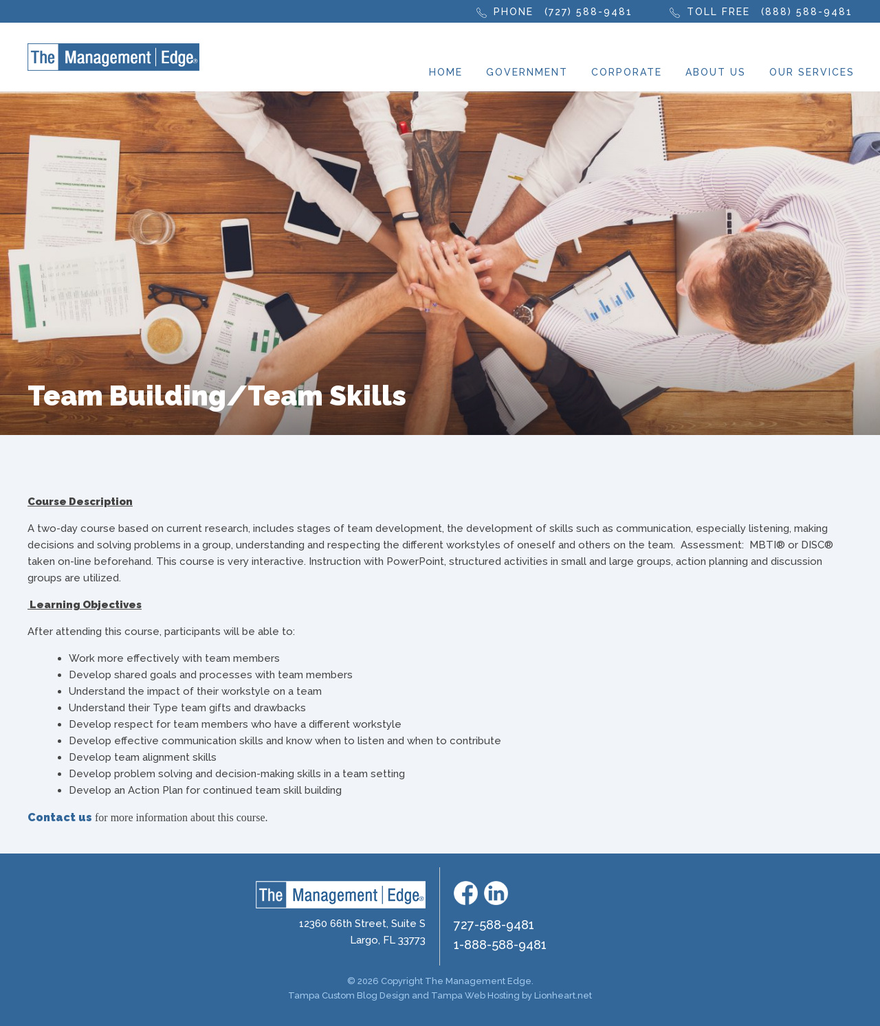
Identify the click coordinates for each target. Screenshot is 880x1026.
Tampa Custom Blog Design (349, 995)
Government (527, 72)
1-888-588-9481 (500, 944)
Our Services (812, 72)
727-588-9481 (494, 924)
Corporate (626, 72)
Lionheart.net (563, 995)
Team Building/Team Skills (217, 395)
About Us (715, 72)
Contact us (60, 817)
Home (446, 72)
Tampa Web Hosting (475, 995)
